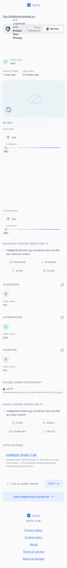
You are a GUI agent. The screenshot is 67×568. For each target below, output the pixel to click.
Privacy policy (33, 530)
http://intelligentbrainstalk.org (19, 16)
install (52, 28)
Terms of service (33, 551)
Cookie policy (34, 537)
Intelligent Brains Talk (21, 455)
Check (53, 483)
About (34, 544)
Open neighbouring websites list (33, 496)
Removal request (33, 558)
